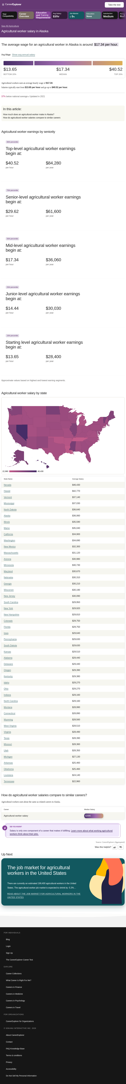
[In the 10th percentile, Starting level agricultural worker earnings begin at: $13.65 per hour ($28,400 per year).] (63, 351)
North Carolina (11, 701)
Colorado (8, 621)
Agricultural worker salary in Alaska (24, 31)
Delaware (8, 664)
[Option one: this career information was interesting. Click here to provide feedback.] (114, 847)
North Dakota (10, 509)
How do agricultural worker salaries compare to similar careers (31, 118)
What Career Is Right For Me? (18, 980)
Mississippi (9, 503)
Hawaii (7, 491)
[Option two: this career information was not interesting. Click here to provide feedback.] (121, 847)
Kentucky (8, 676)
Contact (9, 1042)
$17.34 (63, 71)
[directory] (63, 113)
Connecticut (9, 713)
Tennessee (9, 781)
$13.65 (10, 71)
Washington (9, 540)
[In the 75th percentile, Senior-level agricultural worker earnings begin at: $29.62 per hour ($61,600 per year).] (63, 206)
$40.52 (115, 71)
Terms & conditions (14, 1055)
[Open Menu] (53, 5)
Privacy (9, 1062)
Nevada (7, 485)
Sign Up (9, 953)
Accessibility (11, 1069)
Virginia (7, 732)
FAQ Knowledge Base (15, 1049)
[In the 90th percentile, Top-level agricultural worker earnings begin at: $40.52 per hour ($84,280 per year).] (63, 158)
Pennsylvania (10, 639)
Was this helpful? (103, 847)
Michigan (8, 757)
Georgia (8, 584)
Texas (6, 738)
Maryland (8, 571)
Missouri (8, 744)
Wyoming (8, 719)
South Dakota (10, 645)
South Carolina (11, 602)
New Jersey (9, 596)
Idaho (6, 682)
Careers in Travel (13, 1007)
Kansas (7, 652)
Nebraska (8, 577)
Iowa (6, 633)
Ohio (6, 689)
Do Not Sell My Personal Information (21, 1076)
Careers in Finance (14, 987)
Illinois (7, 522)
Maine (7, 528)
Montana (8, 707)
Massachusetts (11, 553)
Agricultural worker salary (16, 816)
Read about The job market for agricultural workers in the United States (44, 895)
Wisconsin (9, 590)
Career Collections (14, 973)
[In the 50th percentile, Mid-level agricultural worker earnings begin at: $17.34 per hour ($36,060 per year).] (63, 254)
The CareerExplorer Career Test (19, 960)
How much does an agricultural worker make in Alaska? (28, 114)
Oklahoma (9, 769)
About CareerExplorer (15, 1035)
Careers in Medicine (14, 994)
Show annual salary (23, 54)
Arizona (7, 559)
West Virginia (10, 726)
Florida (7, 627)
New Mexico (10, 546)
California (8, 534)
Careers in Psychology (15, 1001)
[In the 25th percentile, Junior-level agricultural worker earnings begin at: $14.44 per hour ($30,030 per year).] (63, 303)
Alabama (8, 658)
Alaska (7, 515)
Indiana (7, 695)
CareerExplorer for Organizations (20, 1021)
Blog (8, 939)
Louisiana (8, 775)
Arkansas (8, 763)
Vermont (8, 497)
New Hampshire (11, 614)
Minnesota (9, 565)
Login (8, 946)
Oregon (7, 670)
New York (8, 608)
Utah (6, 750)
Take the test (114, 5)
